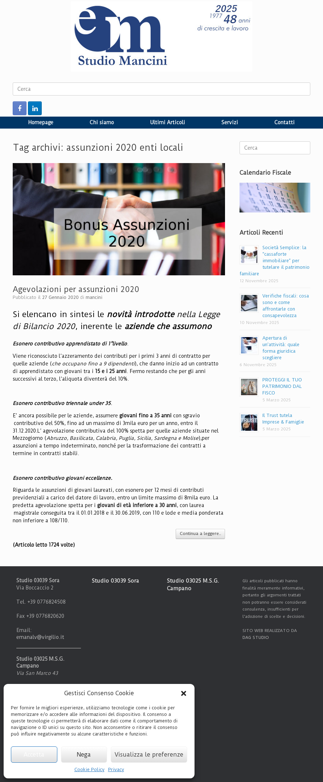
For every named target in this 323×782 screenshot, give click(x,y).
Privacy (116, 769)
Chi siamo (102, 122)
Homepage (40, 122)
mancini (94, 297)
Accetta (34, 754)
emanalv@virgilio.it (40, 637)
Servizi (229, 122)
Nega (84, 754)
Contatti (284, 122)
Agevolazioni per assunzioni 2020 (76, 289)
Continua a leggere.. (200, 533)
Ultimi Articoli (167, 122)
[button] (183, 693)
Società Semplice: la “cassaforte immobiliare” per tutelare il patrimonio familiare (275, 260)
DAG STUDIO (255, 637)
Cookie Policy (89, 769)
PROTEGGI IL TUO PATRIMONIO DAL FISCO (282, 386)
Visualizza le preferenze (149, 754)
